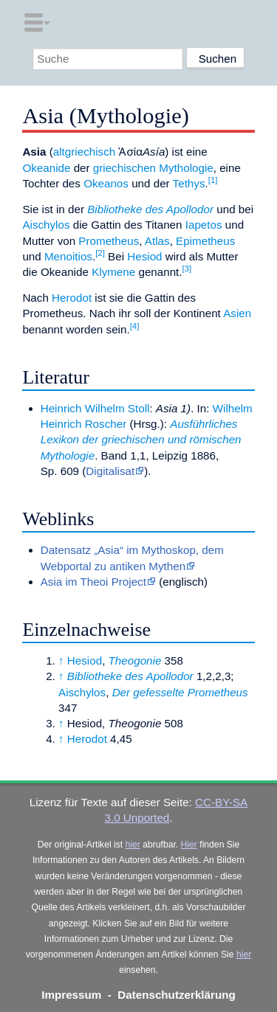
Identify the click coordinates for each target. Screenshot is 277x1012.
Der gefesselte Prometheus (180, 692)
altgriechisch (84, 151)
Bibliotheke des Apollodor (150, 209)
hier (133, 844)
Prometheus (108, 241)
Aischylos (45, 224)
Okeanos (106, 183)
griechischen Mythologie (153, 168)
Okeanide (46, 168)
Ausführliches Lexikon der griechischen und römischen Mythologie (141, 439)
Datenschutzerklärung (176, 994)
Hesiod (144, 256)
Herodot (72, 297)
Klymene (113, 272)
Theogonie (135, 660)
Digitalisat (110, 471)
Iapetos (203, 224)
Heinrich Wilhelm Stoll (95, 408)
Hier (189, 844)
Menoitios (68, 256)
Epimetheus (205, 241)
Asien (237, 313)
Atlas (157, 241)
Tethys (189, 183)
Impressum (71, 994)
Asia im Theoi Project (93, 581)
